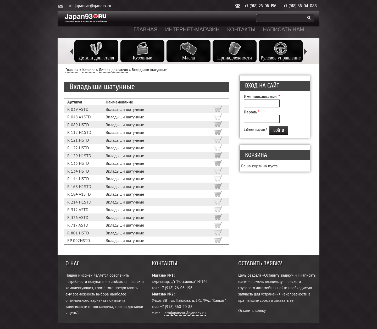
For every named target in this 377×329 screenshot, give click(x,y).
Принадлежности (234, 58)
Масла (188, 58)
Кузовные (142, 58)
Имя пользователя (262, 96)
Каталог (88, 70)
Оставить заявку (252, 310)
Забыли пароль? (255, 129)
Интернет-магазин (192, 29)
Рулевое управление (280, 58)
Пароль (252, 111)
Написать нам (283, 29)
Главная (146, 29)
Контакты (241, 29)
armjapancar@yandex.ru (89, 6)
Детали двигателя (96, 58)
